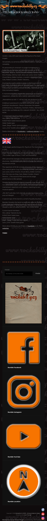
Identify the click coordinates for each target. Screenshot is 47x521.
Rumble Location (14, 501)
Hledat (7, 270)
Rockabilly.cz (19, 513)
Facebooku (21, 131)
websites (5, 228)
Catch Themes (27, 515)
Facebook (31, 226)
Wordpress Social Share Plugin (13, 520)
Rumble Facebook (14, 367)
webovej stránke (33, 131)
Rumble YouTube (14, 457)
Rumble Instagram (15, 412)
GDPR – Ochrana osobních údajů (31, 513)
